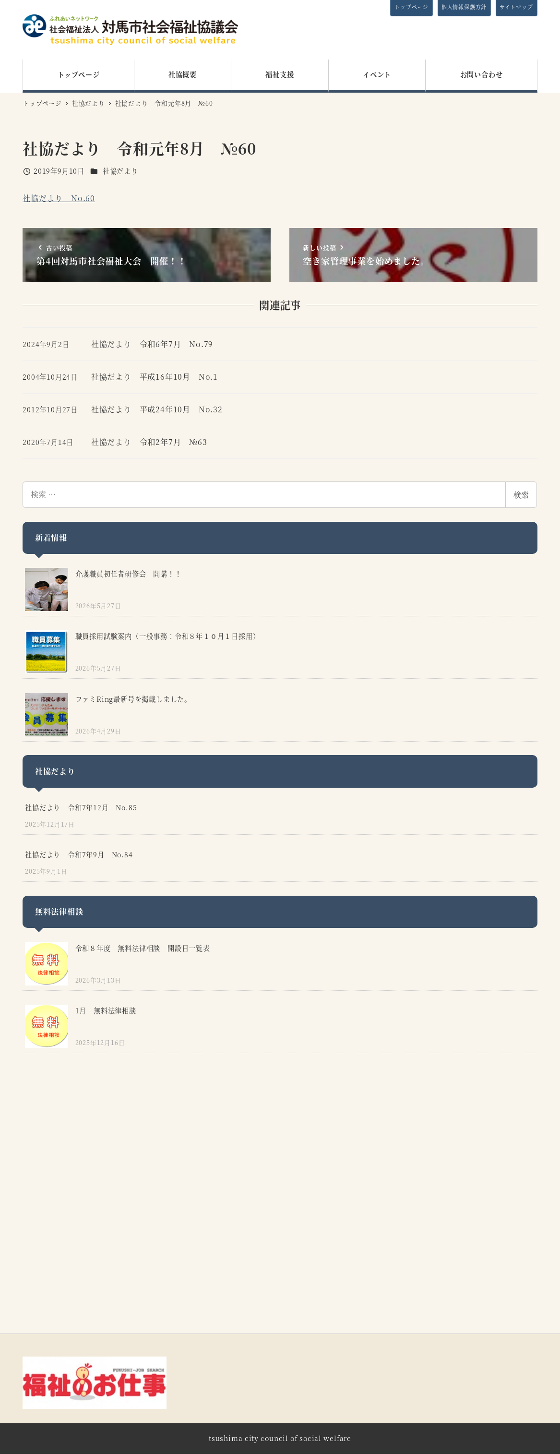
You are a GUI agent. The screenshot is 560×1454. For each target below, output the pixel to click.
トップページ (411, 7)
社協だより (120, 171)
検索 (521, 494)
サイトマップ (516, 7)
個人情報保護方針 (464, 7)
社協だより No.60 (59, 198)
